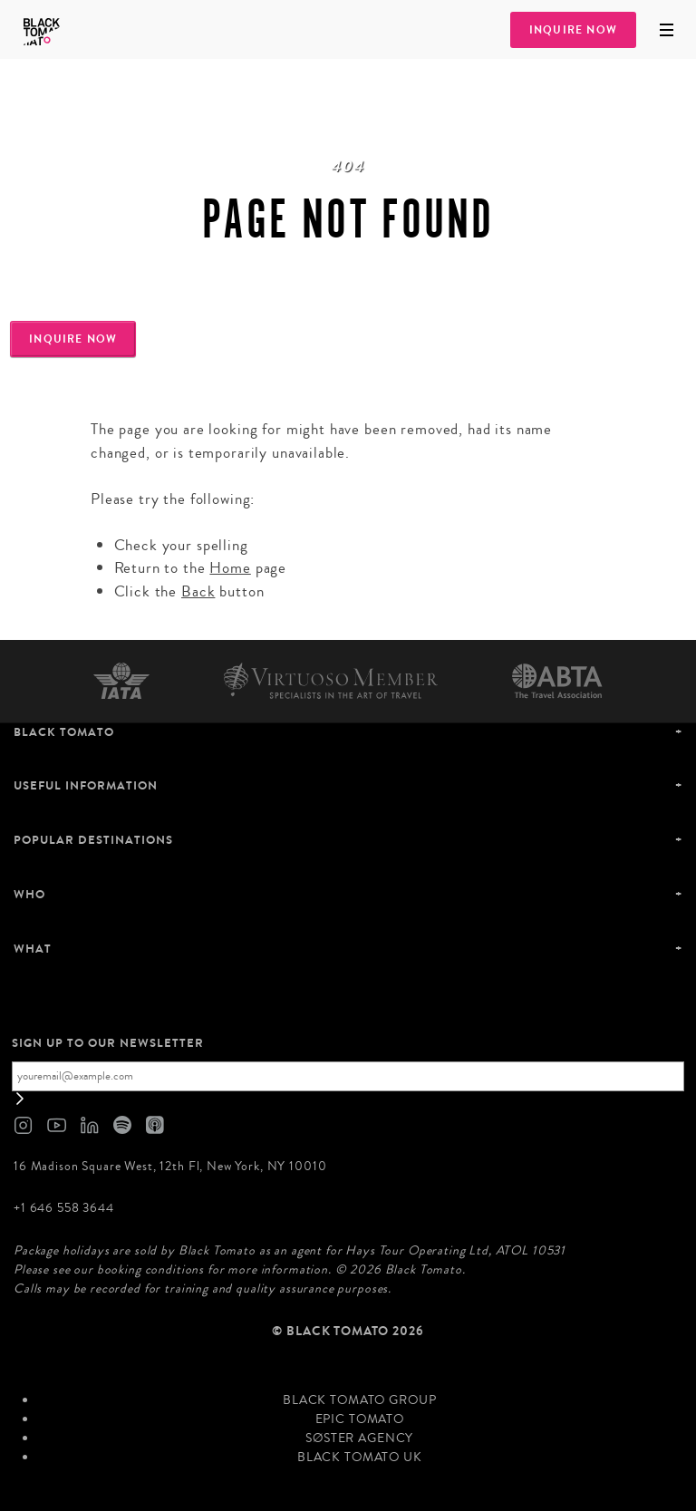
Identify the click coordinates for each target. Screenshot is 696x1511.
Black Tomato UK (359, 1457)
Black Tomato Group (359, 1400)
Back (198, 591)
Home (229, 568)
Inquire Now (573, 30)
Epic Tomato (359, 1419)
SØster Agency (359, 1438)
